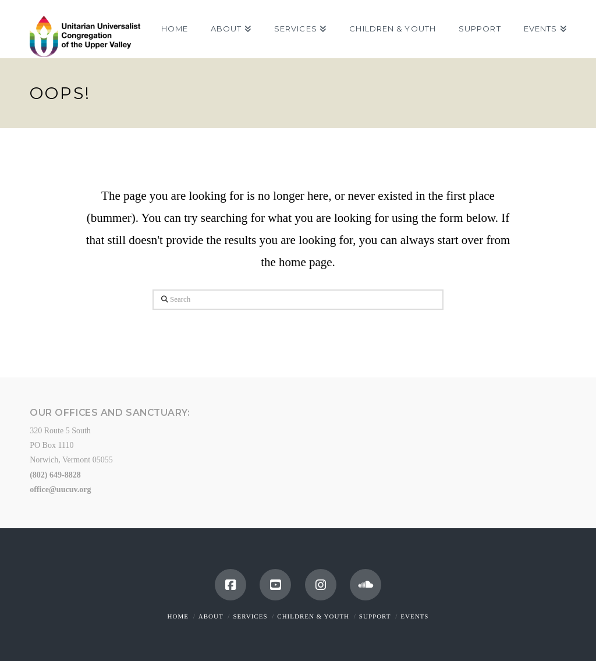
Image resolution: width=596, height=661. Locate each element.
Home (178, 616)
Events (414, 616)
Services (250, 616)
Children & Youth (313, 616)
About (211, 616)
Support (375, 616)
